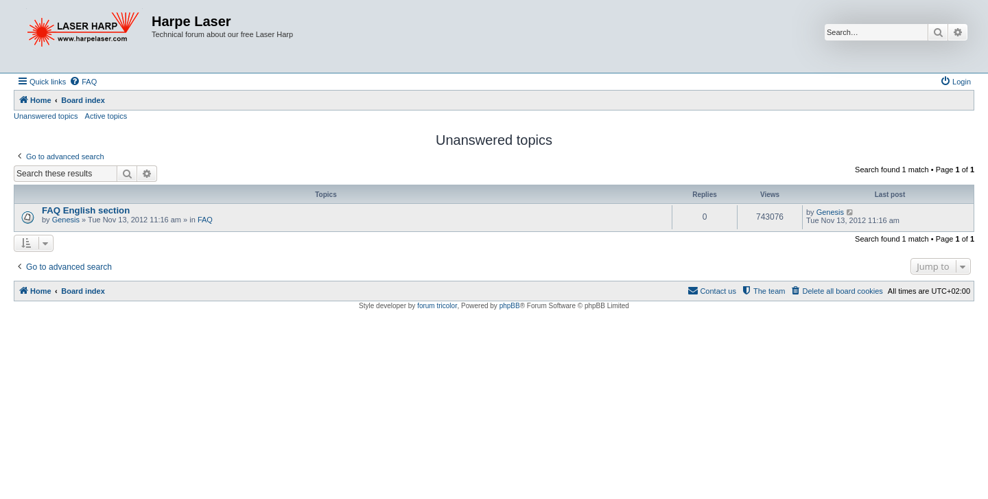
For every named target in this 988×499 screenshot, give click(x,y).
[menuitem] (83, 81)
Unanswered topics (46, 116)
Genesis (66, 220)
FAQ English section (86, 210)
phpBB (509, 306)
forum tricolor (437, 306)
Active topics (106, 116)
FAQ (205, 220)
